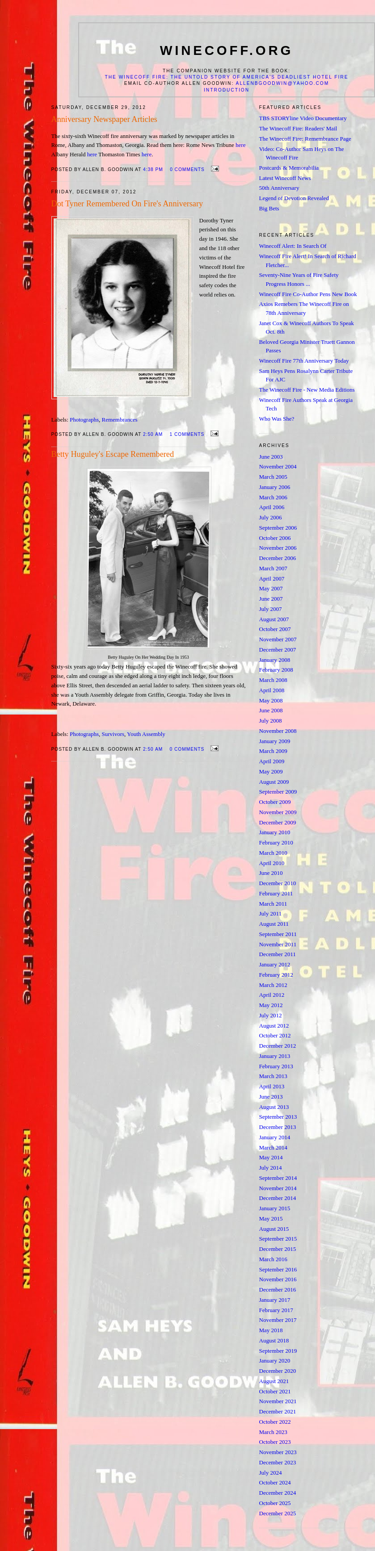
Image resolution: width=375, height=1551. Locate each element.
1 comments (187, 434)
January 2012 (275, 964)
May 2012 (271, 1005)
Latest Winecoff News (285, 178)
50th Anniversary (279, 187)
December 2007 (277, 649)
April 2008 (272, 690)
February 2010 (276, 842)
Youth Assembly (146, 734)
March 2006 (273, 497)
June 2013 (271, 1096)
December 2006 (277, 558)
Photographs (84, 419)
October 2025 (275, 1503)
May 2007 (271, 588)
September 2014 (278, 1178)
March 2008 (273, 680)
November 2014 (278, 1188)
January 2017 (275, 1299)
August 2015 (274, 1228)
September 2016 (278, 1269)
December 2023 (277, 1462)
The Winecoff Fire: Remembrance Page (305, 138)
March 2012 (273, 985)
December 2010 (277, 883)
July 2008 (270, 720)
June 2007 (271, 598)
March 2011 (273, 903)
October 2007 (275, 629)
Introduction (226, 90)
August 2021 (274, 1381)
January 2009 (275, 741)
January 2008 (275, 659)
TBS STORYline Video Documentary (303, 118)
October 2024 (275, 1482)
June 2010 (271, 873)
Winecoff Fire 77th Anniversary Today (304, 360)
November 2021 (278, 1401)
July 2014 (270, 1167)
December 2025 (277, 1513)
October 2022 (275, 1421)
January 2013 (275, 1056)
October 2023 (275, 1441)
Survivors (113, 734)
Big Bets (269, 208)
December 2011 (277, 954)
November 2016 (278, 1279)
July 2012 (270, 1015)
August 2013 (274, 1107)
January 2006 (275, 487)
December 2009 (277, 822)
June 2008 (271, 710)
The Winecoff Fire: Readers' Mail (298, 128)
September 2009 (278, 791)
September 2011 (278, 934)
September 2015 (278, 1238)
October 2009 (275, 801)
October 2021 (275, 1391)
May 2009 (271, 771)
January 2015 (275, 1208)
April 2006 (272, 507)
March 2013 (273, 1076)
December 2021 (277, 1411)
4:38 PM (153, 169)
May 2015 (271, 1218)
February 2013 (276, 1066)
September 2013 (278, 1116)
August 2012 (274, 1025)
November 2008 (278, 730)
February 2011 (276, 893)
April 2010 (272, 863)
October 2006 (275, 538)
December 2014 (277, 1198)
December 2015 (277, 1249)
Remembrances (120, 419)
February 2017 (276, 1310)
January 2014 (275, 1137)
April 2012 (272, 994)
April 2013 (272, 1086)
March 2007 (273, 568)
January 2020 (275, 1360)
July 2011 (270, 913)
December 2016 (277, 1289)
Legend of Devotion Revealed (294, 198)
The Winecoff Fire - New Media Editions (307, 389)
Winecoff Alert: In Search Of (293, 245)
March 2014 (273, 1147)
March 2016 (273, 1259)
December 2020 (277, 1370)
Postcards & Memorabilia (289, 167)
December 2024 (277, 1492)
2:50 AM (153, 434)
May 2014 (271, 1157)
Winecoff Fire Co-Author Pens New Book (308, 294)
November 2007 (278, 639)
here (240, 145)
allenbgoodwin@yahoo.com (282, 83)
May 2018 (271, 1330)
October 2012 (275, 1035)
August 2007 (274, 619)
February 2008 (276, 669)
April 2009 (272, 761)
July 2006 (270, 517)
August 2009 (274, 781)
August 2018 (274, 1340)
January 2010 (275, 832)
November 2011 (278, 944)
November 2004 (278, 466)
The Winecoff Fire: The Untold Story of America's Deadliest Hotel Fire (227, 77)
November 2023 (278, 1452)
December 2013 (277, 1127)
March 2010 (273, 852)
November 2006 (278, 547)
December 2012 (277, 1045)
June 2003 (271, 456)
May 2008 (271, 700)
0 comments (187, 169)
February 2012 (276, 974)
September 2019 (278, 1350)
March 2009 (273, 751)
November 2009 (278, 812)
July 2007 (270, 609)
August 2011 (274, 923)
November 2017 (278, 1320)
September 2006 (278, 527)
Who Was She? (277, 418)
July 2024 (270, 1472)
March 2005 (273, 476)
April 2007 (272, 578)
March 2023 (273, 1432)
